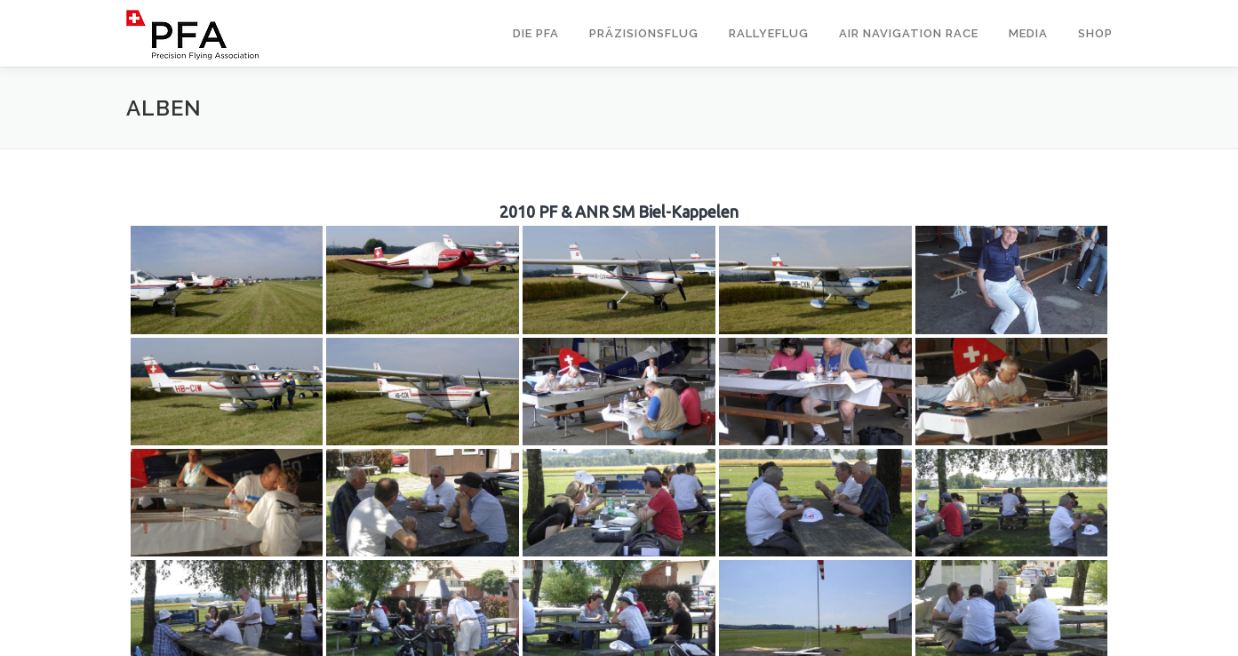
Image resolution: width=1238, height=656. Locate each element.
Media (1028, 33)
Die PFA (536, 33)
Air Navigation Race (908, 33)
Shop (1095, 33)
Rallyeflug (769, 33)
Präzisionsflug (644, 33)
